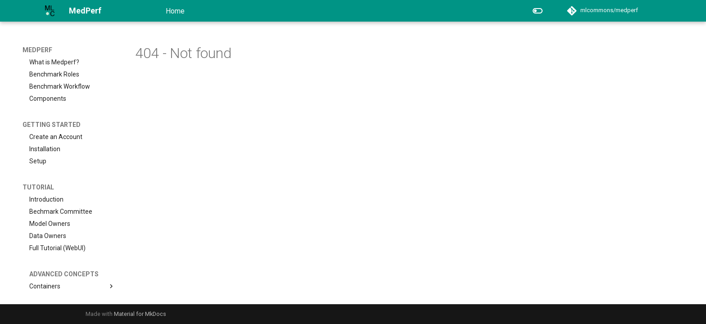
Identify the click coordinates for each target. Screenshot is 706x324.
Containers (72, 286)
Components (47, 98)
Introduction (46, 199)
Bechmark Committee (60, 211)
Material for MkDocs (140, 313)
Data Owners (47, 235)
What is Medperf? (54, 62)
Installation (44, 149)
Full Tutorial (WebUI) (57, 248)
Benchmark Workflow (59, 86)
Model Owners (49, 223)
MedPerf (37, 50)
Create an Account (55, 136)
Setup (37, 161)
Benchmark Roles (54, 74)
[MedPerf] (49, 11)
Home (175, 11)
